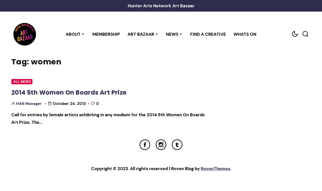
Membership (106, 34)
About (73, 34)
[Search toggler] (305, 34)
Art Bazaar (141, 34)
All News (22, 82)
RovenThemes (215, 168)
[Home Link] (24, 34)
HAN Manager (29, 103)
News (172, 34)
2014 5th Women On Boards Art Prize (69, 92)
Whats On (244, 34)
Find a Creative (208, 34)
